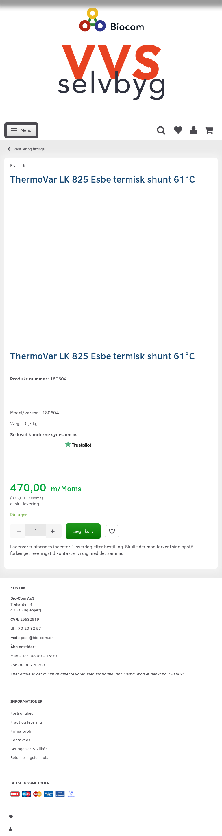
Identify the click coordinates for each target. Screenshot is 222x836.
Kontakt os (20, 739)
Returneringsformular (30, 757)
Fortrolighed (22, 713)
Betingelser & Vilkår (28, 748)
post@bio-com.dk (37, 637)
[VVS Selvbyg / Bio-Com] (111, 59)
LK (23, 165)
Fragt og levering (26, 722)
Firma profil (21, 731)
